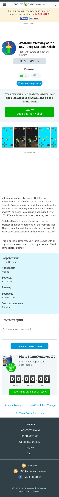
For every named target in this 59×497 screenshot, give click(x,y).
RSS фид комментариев (33, 471)
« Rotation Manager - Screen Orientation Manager (29, 405)
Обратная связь (29, 441)
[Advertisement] (29, 32)
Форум (29, 447)
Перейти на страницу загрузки (29, 391)
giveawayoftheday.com (35, 488)
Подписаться (29, 436)
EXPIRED (29, 61)
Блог (29, 453)
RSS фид (32, 465)
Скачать (29, 112)
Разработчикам (29, 430)
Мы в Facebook (33, 476)
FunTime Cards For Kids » (29, 413)
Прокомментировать (29, 83)
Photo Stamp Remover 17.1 (37, 357)
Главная (29, 424)
